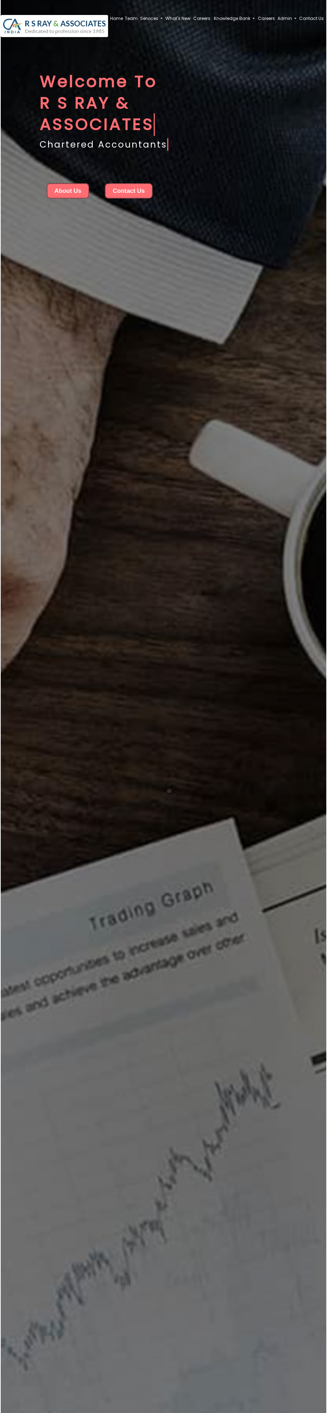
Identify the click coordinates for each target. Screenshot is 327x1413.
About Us (68, 190)
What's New (177, 18)
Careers (201, 18)
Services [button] (149, 18)
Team (131, 18)
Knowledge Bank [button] (232, 18)
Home (116, 18)
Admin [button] (285, 18)
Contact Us (311, 18)
